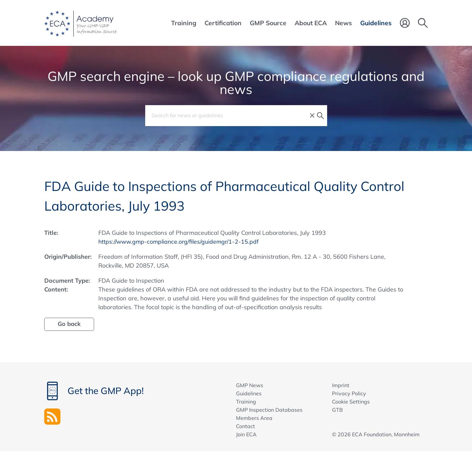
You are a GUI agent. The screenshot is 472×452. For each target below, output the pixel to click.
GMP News (249, 385)
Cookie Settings (351, 401)
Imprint (340, 385)
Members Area (254, 418)
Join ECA (246, 434)
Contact (245, 426)
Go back (69, 324)
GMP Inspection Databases (269, 409)
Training (246, 401)
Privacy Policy (349, 393)
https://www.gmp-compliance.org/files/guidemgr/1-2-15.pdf (180, 241)
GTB (337, 409)
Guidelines (249, 393)
